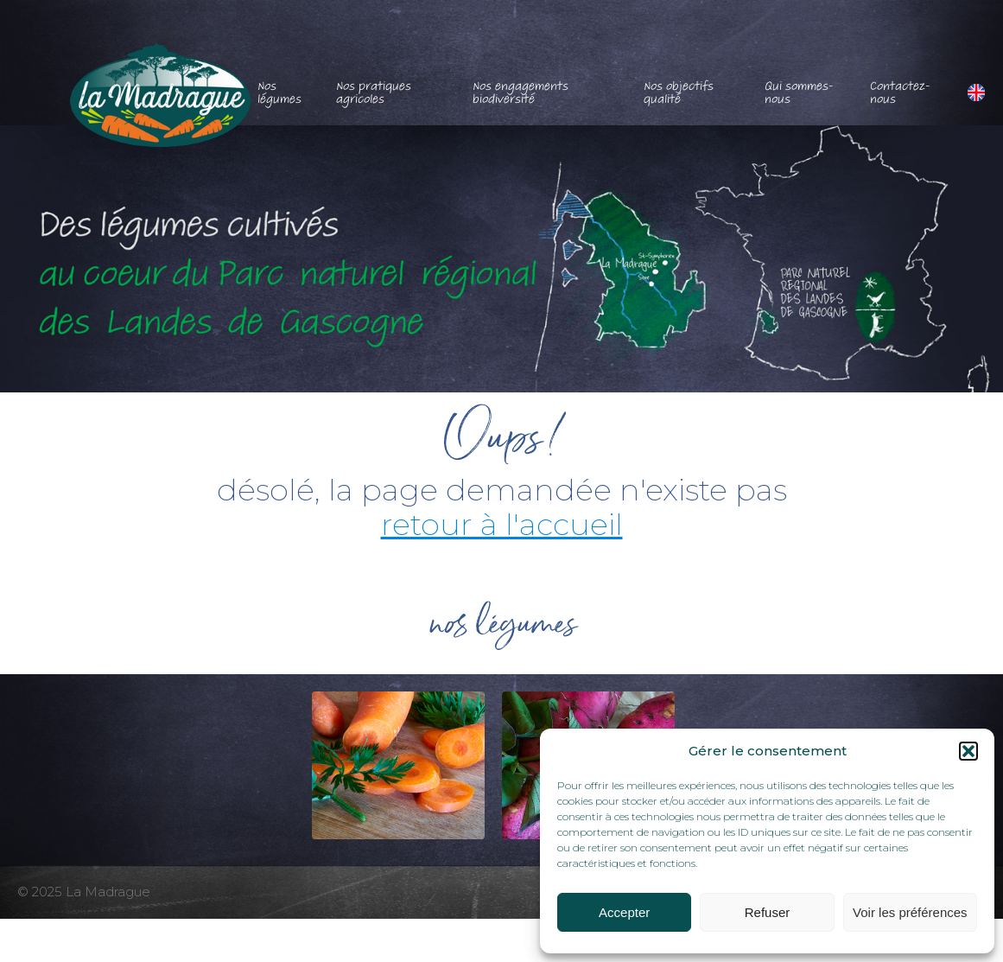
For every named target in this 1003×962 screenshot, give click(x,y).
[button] (968, 751)
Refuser (767, 912)
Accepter (624, 912)
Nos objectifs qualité (679, 93)
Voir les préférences (910, 912)
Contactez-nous (900, 93)
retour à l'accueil (502, 524)
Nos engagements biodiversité (520, 93)
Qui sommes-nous (799, 93)
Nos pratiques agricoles (373, 93)
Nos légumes (279, 93)
